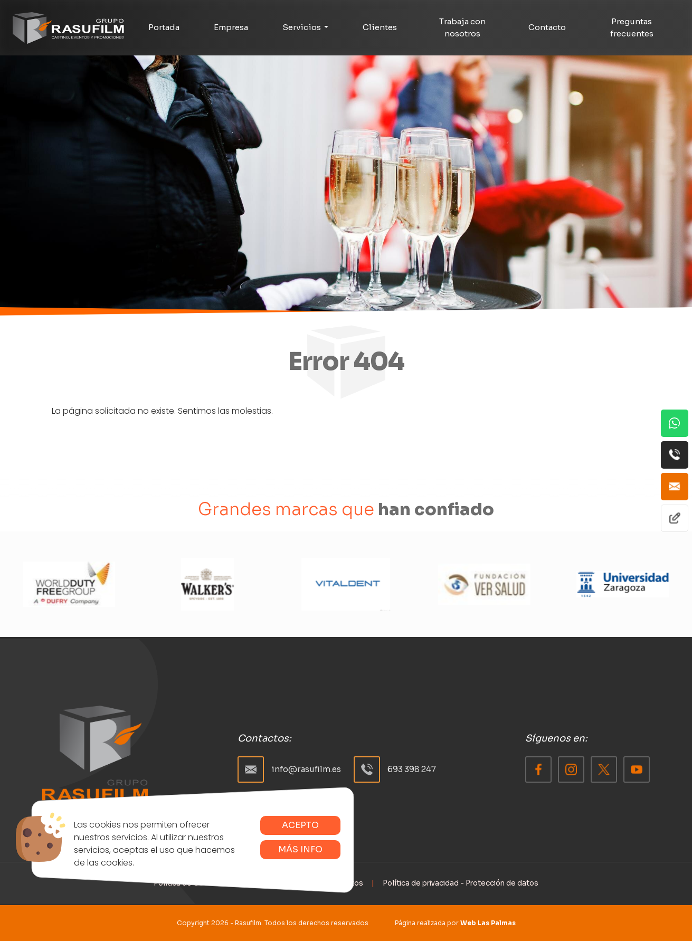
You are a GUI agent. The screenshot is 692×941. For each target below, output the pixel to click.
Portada (163, 27)
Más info (300, 849)
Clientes (380, 27)
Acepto (300, 825)
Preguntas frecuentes (631, 27)
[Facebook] (538, 769)
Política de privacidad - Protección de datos (460, 883)
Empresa (231, 27)
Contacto (547, 27)
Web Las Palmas (488, 923)
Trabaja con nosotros (462, 27)
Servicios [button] (302, 27)
